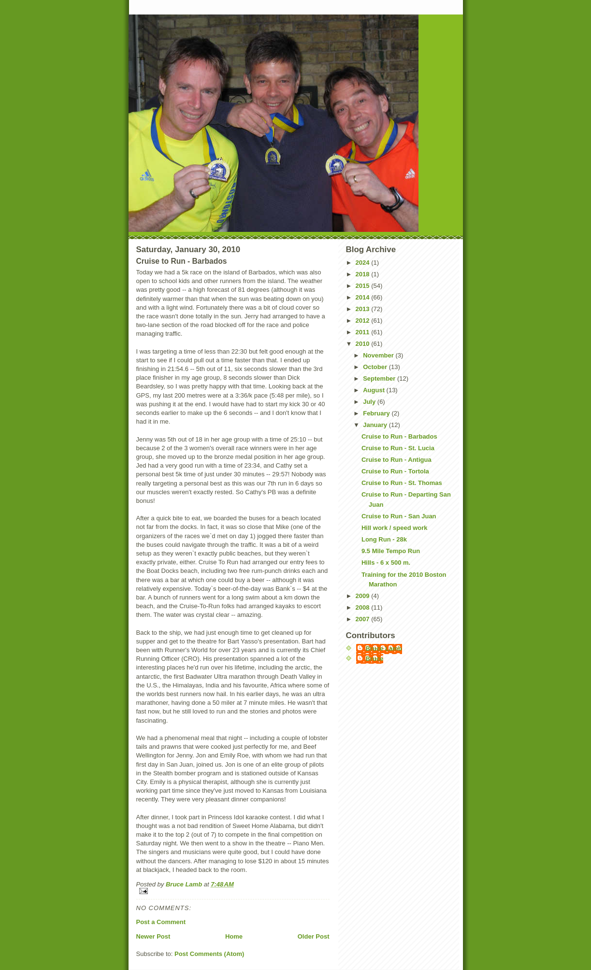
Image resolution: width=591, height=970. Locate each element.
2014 (364, 297)
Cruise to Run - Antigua (396, 459)
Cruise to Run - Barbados (399, 436)
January (376, 424)
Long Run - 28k (384, 539)
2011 (364, 332)
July (370, 401)
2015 (364, 285)
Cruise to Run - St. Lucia (397, 448)
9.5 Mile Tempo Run (390, 551)
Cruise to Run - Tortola (395, 471)
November (379, 355)
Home (234, 936)
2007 (364, 619)
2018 (364, 274)
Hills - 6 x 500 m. (385, 562)
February (377, 413)
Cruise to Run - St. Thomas (401, 482)
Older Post (314, 936)
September (380, 378)
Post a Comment (161, 922)
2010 (364, 343)
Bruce (375, 658)
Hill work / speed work (394, 527)
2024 (364, 262)
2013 (364, 309)
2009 (364, 595)
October (376, 367)
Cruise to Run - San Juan (398, 516)
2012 (364, 320)
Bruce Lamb (185, 884)
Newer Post (153, 936)
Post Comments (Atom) (209, 953)
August (374, 390)
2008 (364, 607)
